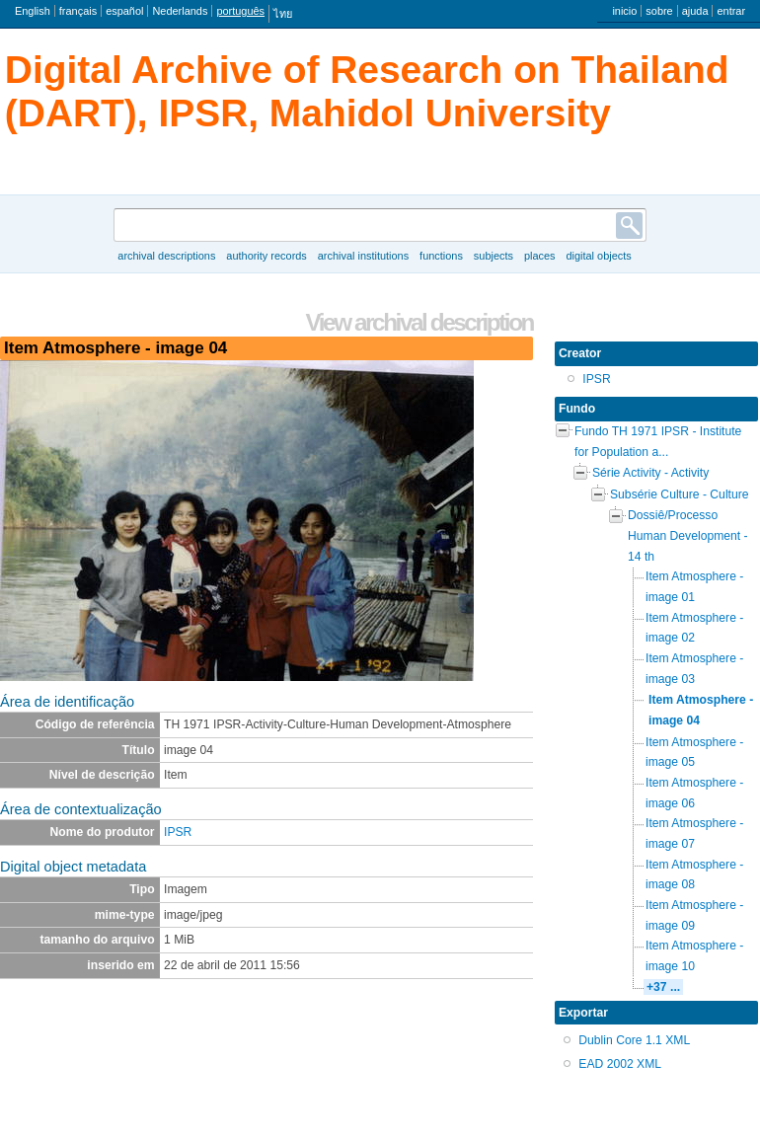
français (78, 11)
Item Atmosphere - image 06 (694, 793)
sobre (659, 11)
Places (540, 256)
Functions (441, 256)
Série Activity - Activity (650, 473)
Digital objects (598, 256)
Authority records (266, 256)
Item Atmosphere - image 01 (694, 586)
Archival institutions (363, 256)
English (32, 11)
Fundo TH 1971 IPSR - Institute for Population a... (657, 441)
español (124, 11)
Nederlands (179, 11)
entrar (731, 11)
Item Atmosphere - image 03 (694, 668)
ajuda (695, 11)
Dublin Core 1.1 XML (634, 1040)
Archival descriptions (166, 256)
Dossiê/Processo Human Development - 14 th (688, 535)
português (240, 11)
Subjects (493, 256)
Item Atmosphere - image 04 (700, 710)
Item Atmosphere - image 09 (694, 915)
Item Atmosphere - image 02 (694, 628)
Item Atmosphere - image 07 (694, 833)
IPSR (177, 832)
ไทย (282, 14)
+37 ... (663, 987)
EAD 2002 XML (619, 1064)
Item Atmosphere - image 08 (694, 875)
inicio (624, 11)
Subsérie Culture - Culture (679, 494)
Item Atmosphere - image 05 (694, 752)
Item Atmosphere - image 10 (694, 956)
